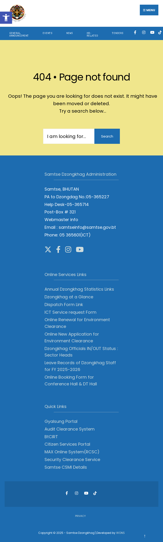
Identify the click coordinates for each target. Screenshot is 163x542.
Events (47, 33)
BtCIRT (51, 437)
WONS (120, 533)
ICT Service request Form (70, 312)
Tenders (117, 33)
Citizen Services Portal (67, 444)
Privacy (80, 516)
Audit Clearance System (70, 429)
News (69, 33)
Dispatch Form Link (64, 304)
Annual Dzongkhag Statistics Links (79, 289)
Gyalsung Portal (61, 421)
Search (107, 136)
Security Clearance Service (72, 459)
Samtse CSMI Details (66, 467)
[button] (6, 18)
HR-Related (92, 34)
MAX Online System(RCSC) (72, 452)
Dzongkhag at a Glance (69, 297)
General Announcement (19, 34)
